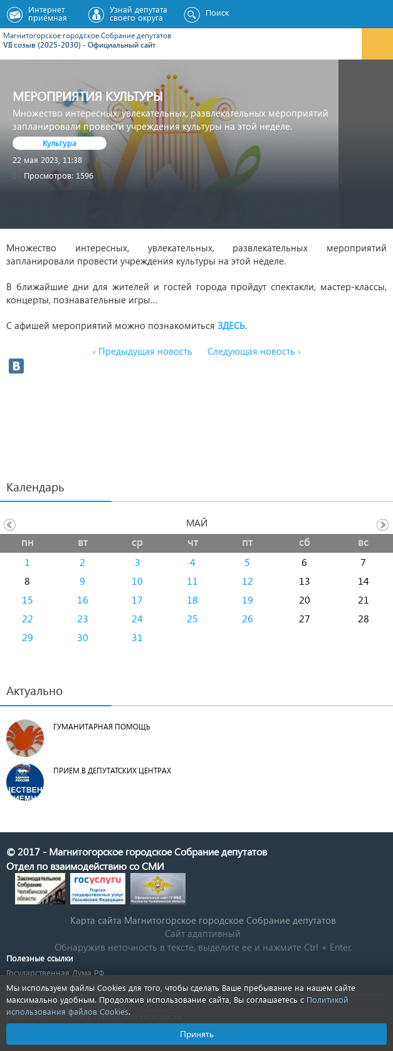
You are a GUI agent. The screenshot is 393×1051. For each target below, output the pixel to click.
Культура (59, 142)
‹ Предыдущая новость (142, 351)
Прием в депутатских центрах (112, 770)
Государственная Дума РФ (55, 972)
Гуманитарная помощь (101, 726)
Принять (197, 1034)
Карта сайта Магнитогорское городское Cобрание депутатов (203, 920)
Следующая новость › (254, 351)
